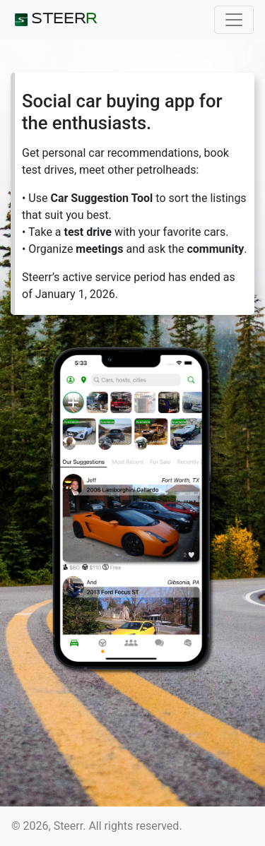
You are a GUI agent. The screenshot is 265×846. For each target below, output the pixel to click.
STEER (54, 20)
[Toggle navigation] (234, 20)
